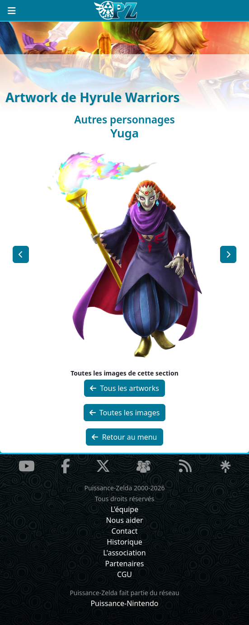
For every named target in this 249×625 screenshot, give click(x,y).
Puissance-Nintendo (124, 603)
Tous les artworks (124, 388)
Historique (124, 542)
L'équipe (125, 509)
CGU (124, 574)
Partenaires (124, 564)
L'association (124, 553)
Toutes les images (124, 413)
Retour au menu (124, 437)
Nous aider (124, 520)
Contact (125, 531)
